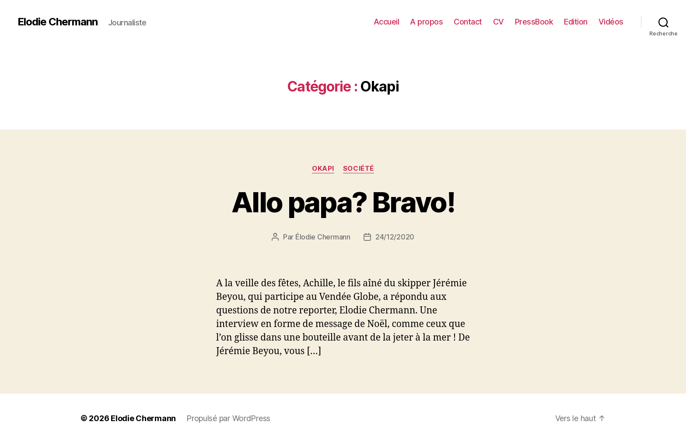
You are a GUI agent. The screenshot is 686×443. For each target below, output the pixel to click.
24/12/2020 (394, 236)
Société (358, 168)
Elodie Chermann (58, 22)
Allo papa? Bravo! (343, 202)
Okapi (323, 168)
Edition (576, 21)
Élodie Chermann (322, 236)
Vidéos (610, 21)
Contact (468, 21)
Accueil (386, 21)
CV (498, 21)
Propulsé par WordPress (228, 418)
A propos (426, 21)
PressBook (534, 21)
